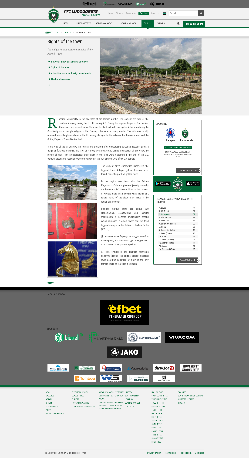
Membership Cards (186, 399)
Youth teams (51, 406)
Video (48, 410)
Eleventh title (158, 406)
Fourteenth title (159, 396)
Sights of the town (83, 32)
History (128, 392)
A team (49, 399)
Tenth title (156, 410)
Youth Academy (132, 396)
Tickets (119, 13)
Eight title (156, 417)
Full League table (187, 260)
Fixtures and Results (188, 170)
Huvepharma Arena (80, 403)
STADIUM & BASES (128, 23)
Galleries (50, 396)
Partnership (170, 452)
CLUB (146, 23)
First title (156, 442)
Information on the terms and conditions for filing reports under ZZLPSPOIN (111, 405)
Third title (156, 435)
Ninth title (156, 413)
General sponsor (132, 403)
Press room (131, 13)
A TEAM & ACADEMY (104, 23)
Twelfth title (157, 403)
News (110, 13)
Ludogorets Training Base (83, 406)
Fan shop (144, 13)
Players (75, 399)
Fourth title (157, 431)
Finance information (55, 413)
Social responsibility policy (111, 392)
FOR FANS (161, 23)
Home (57, 32)
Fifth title (156, 428)
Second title (157, 438)
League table (78, 396)
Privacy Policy (154, 452)
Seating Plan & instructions (190, 396)
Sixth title (156, 424)
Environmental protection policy (111, 397)
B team (49, 403)
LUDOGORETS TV (84, 23)
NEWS (66, 23)
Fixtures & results (80, 392)
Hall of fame (157, 392)
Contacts (155, 13)
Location (67, 32)
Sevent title (157, 421)
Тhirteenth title (159, 399)
